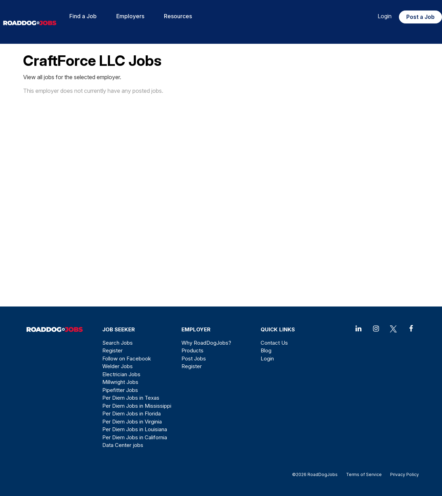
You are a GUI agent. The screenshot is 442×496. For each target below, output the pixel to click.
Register (112, 350)
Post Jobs (193, 358)
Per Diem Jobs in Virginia (132, 421)
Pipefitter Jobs (120, 390)
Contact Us (274, 342)
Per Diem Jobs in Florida (131, 413)
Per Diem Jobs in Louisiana (134, 429)
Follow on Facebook (126, 358)
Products (192, 350)
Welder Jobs (117, 366)
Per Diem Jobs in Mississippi (136, 405)
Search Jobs (117, 342)
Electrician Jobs (121, 374)
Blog (266, 350)
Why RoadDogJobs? (206, 342)
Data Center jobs (122, 445)
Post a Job (420, 16)
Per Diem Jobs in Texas (130, 397)
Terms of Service (364, 474)
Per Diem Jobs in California (134, 437)
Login (385, 16)
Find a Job (83, 16)
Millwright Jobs (120, 382)
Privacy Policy (402, 474)
